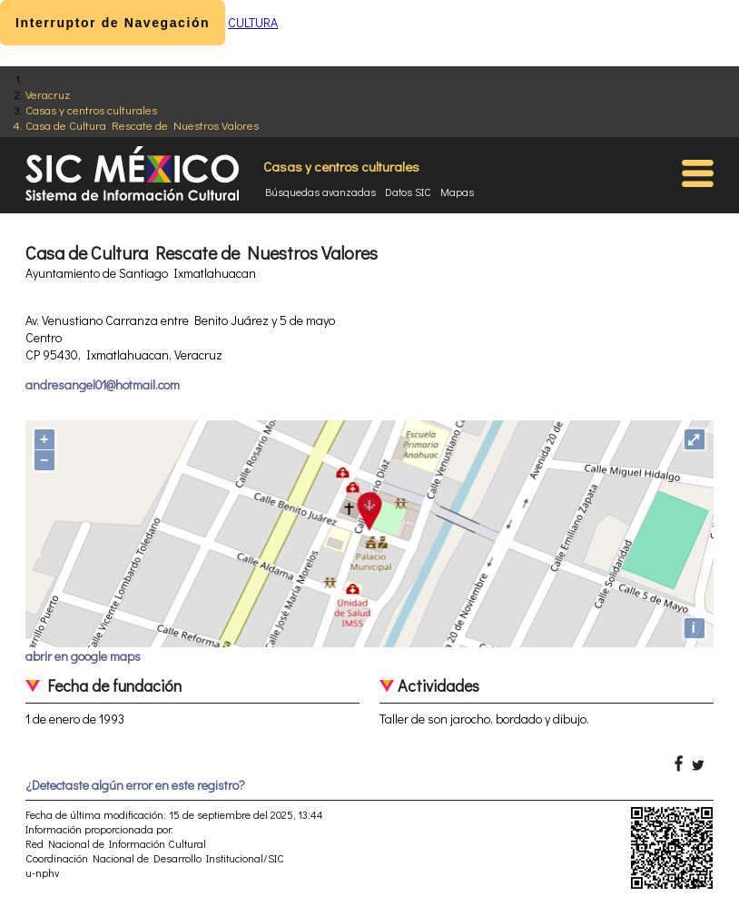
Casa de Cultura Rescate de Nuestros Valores (142, 125)
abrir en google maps (83, 656)
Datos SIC (408, 191)
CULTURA (253, 22)
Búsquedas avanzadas (320, 191)
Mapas (457, 191)
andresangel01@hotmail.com (102, 384)
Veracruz (47, 94)
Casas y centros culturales (91, 109)
